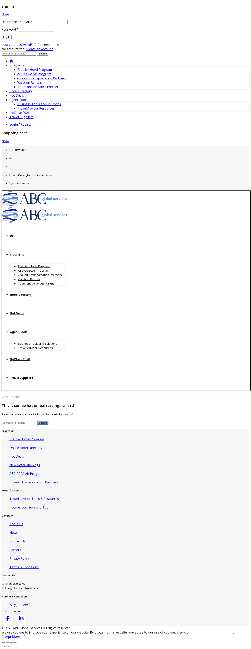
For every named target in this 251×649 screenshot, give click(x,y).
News (13, 532)
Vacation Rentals (29, 82)
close (5, 14)
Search (43, 53)
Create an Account (39, 49)
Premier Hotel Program (34, 69)
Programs (16, 65)
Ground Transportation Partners (41, 78)
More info (19, 636)
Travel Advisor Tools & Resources (34, 499)
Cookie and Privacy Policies (211, 632)
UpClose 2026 (19, 113)
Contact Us (17, 541)
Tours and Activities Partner (37, 87)
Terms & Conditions (24, 567)
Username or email (17, 22)
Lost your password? (17, 45)
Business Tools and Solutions (39, 104)
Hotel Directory (20, 91)
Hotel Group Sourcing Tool (29, 507)
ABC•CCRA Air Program (34, 74)
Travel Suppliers (21, 117)
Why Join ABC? (20, 605)
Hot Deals (16, 95)
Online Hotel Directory (25, 448)
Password (10, 29)
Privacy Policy (19, 558)
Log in (6, 37)
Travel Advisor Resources (36, 108)
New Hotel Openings (24, 465)
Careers (15, 550)
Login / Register (21, 124)
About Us (16, 524)
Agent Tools (18, 100)
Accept (6, 636)
